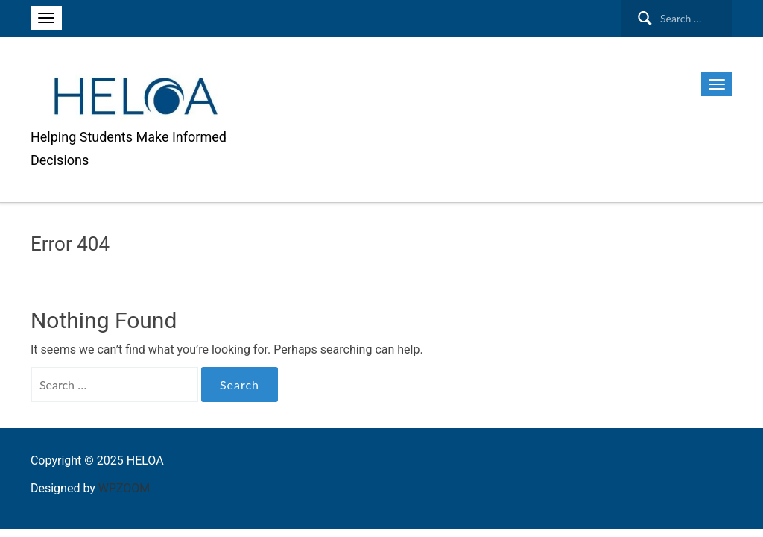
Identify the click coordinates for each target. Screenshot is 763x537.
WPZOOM (124, 488)
